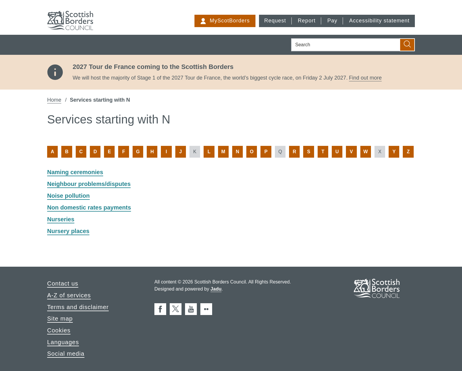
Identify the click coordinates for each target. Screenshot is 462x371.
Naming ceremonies (75, 172)
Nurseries (60, 219)
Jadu (215, 288)
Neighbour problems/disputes (89, 184)
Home (54, 100)
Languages (63, 342)
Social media (66, 353)
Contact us (62, 283)
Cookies (58, 330)
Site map (60, 318)
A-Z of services (69, 295)
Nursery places (68, 231)
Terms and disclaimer (78, 307)
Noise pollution (68, 195)
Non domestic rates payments (89, 207)
